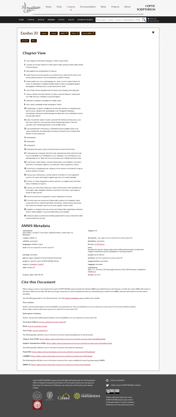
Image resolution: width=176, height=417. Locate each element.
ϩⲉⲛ (42, 71)
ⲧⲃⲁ (72, 122)
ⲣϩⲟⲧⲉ (47, 164)
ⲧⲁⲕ (67, 113)
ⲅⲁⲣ (62, 81)
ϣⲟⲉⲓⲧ (58, 96)
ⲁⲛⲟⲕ (30, 64)
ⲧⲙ (71, 168)
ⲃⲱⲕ (67, 181)
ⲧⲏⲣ (55, 60)
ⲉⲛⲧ (51, 64)
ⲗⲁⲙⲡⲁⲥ (59, 162)
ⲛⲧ (56, 64)
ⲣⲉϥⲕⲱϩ (37, 84)
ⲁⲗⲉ (32, 215)
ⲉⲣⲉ (53, 128)
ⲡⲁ (39, 205)
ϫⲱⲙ (50, 86)
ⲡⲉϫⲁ (33, 168)
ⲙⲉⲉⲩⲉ (32, 100)
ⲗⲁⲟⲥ (34, 162)
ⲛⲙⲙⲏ (28, 192)
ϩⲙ (64, 64)
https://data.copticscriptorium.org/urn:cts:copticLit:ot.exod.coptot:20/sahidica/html (72, 339)
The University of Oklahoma (51, 385)
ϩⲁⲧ (54, 196)
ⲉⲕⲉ (37, 104)
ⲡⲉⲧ (54, 96)
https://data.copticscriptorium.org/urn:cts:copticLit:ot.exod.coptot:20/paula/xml (63, 352)
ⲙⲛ (37, 86)
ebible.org (92, 272)
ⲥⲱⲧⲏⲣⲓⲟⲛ (50, 203)
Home (48, 6)
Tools (59, 6)
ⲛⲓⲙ (63, 113)
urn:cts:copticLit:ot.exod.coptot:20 (52, 322)
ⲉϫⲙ (53, 131)
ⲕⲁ (28, 122)
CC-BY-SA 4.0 (99, 244)
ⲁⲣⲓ (27, 100)
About (127, 6)
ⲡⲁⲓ (76, 122)
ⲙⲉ (57, 75)
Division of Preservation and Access (70, 383)
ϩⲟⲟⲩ (39, 100)
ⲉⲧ (67, 75)
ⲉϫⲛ (67, 84)
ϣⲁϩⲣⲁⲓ (77, 84)
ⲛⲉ (58, 153)
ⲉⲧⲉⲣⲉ (72, 131)
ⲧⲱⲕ (49, 175)
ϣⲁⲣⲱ (74, 175)
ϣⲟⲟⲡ (68, 158)
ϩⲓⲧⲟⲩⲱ (55, 149)
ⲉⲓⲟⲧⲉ (59, 84)
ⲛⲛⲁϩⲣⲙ (39, 168)
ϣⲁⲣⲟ (59, 205)
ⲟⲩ (58, 60)
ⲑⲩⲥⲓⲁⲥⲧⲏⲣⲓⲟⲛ (49, 200)
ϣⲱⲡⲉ (32, 71)
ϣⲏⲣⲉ (72, 84)
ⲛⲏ (40, 196)
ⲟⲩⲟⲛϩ (30, 190)
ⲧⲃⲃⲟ (31, 96)
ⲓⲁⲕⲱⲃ (75, 187)
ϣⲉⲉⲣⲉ (64, 111)
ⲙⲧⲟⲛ (48, 122)
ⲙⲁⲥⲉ (41, 113)
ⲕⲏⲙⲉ (72, 64)
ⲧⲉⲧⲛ (64, 190)
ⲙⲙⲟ (65, 60)
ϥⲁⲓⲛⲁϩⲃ (51, 113)
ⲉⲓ (71, 175)
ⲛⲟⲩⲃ (70, 196)
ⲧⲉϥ (32, 155)
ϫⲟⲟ (64, 187)
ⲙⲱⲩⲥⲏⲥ (45, 168)
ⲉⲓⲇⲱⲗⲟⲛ (45, 75)
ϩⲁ (58, 77)
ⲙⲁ (29, 183)
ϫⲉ (27, 64)
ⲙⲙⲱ (53, 175)
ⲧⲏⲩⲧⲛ (31, 177)
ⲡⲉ (34, 64)
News (103, 6)
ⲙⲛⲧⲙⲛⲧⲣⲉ (66, 149)
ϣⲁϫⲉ (34, 60)
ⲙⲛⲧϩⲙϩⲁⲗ (34, 67)
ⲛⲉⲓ (47, 60)
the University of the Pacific (72, 385)
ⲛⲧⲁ (49, 158)
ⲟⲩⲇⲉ (51, 75)
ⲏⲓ (82, 64)
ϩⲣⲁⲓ (79, 108)
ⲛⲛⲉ (27, 71)
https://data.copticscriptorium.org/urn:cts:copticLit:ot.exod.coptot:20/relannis (61, 356)
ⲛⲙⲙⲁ (63, 168)
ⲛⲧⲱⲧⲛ (58, 190)
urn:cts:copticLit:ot (40, 331)
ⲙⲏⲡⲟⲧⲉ (35, 171)
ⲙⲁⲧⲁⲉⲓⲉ (30, 128)
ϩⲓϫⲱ (42, 218)
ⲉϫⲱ (27, 203)
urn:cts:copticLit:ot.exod (37, 326)
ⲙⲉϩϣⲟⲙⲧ (31, 86)
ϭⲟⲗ (73, 149)
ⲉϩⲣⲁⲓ (63, 84)
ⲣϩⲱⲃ (40, 104)
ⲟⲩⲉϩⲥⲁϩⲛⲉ (75, 90)
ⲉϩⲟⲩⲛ (45, 149)
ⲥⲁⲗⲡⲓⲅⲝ (78, 162)
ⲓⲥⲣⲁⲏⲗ (50, 190)
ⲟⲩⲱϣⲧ (33, 81)
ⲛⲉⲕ (28, 94)
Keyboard (152, 19)
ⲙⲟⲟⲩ (55, 77)
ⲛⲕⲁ (58, 158)
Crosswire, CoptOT (36, 264)
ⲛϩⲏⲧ (28, 111)
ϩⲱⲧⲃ (33, 145)
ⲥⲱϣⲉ (36, 155)
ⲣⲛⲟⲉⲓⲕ (33, 137)
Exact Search (153, 21)
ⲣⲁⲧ (70, 164)
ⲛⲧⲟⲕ (43, 111)
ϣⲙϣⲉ (50, 81)
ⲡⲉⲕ (42, 64)
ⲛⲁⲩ (44, 162)
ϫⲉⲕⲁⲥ (28, 131)
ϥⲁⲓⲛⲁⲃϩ (32, 158)
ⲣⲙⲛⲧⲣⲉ (34, 149)
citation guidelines (72, 298)
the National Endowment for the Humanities (78, 380)
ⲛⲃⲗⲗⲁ (53, 71)
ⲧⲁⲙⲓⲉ (55, 119)
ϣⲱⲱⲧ (73, 200)
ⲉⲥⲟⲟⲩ (60, 203)
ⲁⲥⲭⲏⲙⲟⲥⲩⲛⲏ (35, 218)
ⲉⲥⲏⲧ (41, 77)
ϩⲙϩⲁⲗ (72, 111)
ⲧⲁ (64, 205)
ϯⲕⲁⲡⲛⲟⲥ (38, 164)
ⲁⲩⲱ (27, 60)
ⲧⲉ (40, 153)
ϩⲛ (68, 75)
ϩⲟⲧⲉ (47, 177)
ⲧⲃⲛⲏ (59, 113)
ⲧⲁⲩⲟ (35, 205)
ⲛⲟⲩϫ (41, 149)
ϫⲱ (62, 60)
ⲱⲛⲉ (73, 209)
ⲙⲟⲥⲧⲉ (59, 86)
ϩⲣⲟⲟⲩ (70, 162)
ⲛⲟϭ (38, 131)
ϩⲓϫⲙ (31, 77)
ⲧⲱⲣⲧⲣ (62, 215)
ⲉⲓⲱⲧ (38, 128)
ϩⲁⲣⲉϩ (65, 90)
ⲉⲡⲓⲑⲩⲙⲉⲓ (34, 153)
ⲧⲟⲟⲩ (31, 164)
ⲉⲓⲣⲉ (33, 90)
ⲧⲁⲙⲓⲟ (32, 75)
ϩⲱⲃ (39, 111)
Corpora (71, 6)
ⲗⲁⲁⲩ (61, 75)
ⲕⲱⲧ (81, 209)
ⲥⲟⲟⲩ (28, 104)
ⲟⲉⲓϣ (45, 131)
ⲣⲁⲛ (36, 94)
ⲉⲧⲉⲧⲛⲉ (30, 200)
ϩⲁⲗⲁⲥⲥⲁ (74, 119)
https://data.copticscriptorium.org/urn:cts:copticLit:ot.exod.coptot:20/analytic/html (79, 343)
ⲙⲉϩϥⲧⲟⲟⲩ (43, 86)
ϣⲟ (45, 90)
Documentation (88, 6)
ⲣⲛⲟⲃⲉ (74, 177)
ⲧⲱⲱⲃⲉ (45, 84)
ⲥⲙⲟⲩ (35, 124)
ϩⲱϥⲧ (33, 141)
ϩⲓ (73, 75)
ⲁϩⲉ (67, 164)
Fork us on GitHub (115, 380)
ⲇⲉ (37, 108)
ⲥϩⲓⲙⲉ (43, 153)
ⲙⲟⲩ (43, 171)
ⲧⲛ (40, 171)
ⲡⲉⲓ (54, 75)
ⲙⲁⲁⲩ (48, 128)
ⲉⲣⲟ (70, 205)
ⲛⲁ (36, 71)
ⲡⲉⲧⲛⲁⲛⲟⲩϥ (60, 128)
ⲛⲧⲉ (68, 168)
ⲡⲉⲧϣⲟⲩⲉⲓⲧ (67, 94)
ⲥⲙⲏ (51, 162)
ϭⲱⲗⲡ (76, 215)
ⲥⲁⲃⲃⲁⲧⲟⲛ (47, 100)
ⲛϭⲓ (38, 60)
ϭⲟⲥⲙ (78, 181)
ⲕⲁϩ (67, 64)
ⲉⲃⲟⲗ (60, 64)
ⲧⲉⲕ (28, 67)
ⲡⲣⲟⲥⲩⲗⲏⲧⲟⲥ (78, 113)
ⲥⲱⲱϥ (66, 212)
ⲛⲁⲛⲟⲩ (63, 131)
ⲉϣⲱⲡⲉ (30, 209)
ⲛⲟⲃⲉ (52, 84)
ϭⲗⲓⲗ (37, 203)
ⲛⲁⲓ (55, 187)
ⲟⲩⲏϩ (29, 116)
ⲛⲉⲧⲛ (70, 177)
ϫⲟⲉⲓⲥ (42, 60)
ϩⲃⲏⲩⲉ (54, 104)
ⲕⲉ (45, 71)
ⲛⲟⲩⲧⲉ (46, 64)
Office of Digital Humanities (43, 383)
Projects (115, 6)
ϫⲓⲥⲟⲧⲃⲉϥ (50, 212)
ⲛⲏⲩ (55, 205)
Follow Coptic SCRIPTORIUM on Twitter (123, 385)
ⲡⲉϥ (42, 96)
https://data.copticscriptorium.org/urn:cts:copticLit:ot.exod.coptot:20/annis (60, 365)
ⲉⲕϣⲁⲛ (38, 209)
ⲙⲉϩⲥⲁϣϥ (31, 108)
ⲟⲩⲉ (77, 164)
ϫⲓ (31, 94)
